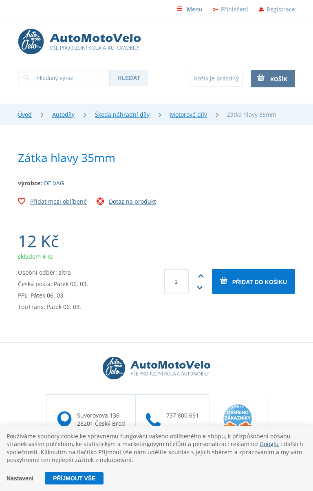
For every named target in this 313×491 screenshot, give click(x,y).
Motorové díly (188, 114)
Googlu (269, 444)
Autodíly (63, 114)
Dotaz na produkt (126, 202)
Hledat (128, 78)
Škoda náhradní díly (122, 114)
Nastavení (20, 478)
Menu (190, 9)
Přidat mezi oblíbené (52, 202)
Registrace (281, 9)
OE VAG (54, 183)
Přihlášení (234, 9)
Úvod (25, 114)
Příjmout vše (74, 478)
